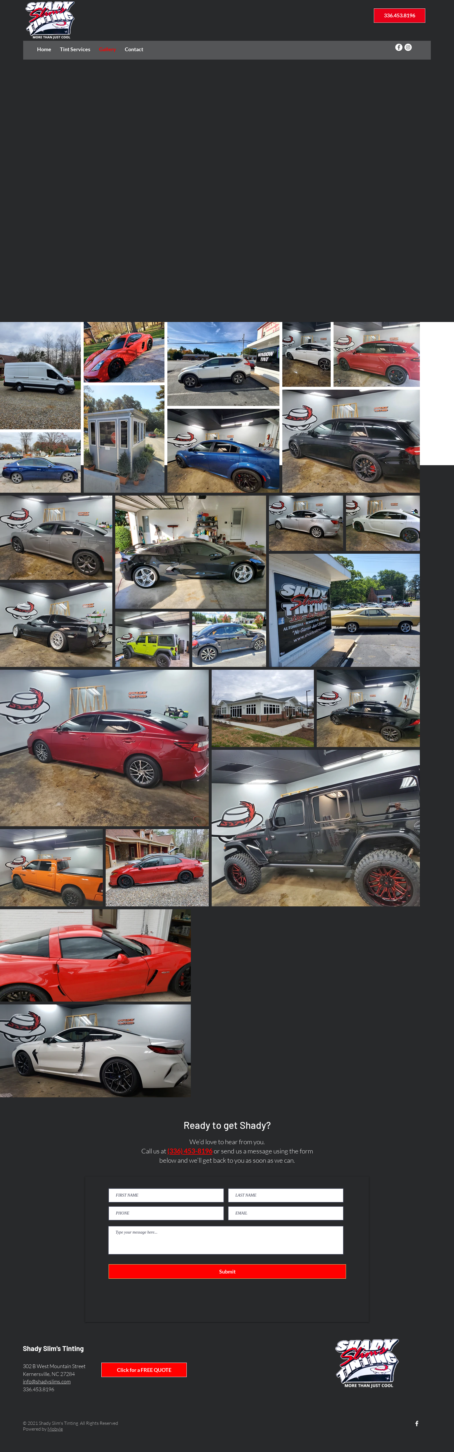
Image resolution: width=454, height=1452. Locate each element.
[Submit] (227, 1271)
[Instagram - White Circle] (408, 47)
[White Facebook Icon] (416, 1423)
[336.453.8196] (399, 15)
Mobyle (55, 1429)
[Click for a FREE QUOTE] (144, 1370)
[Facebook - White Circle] (398, 47)
